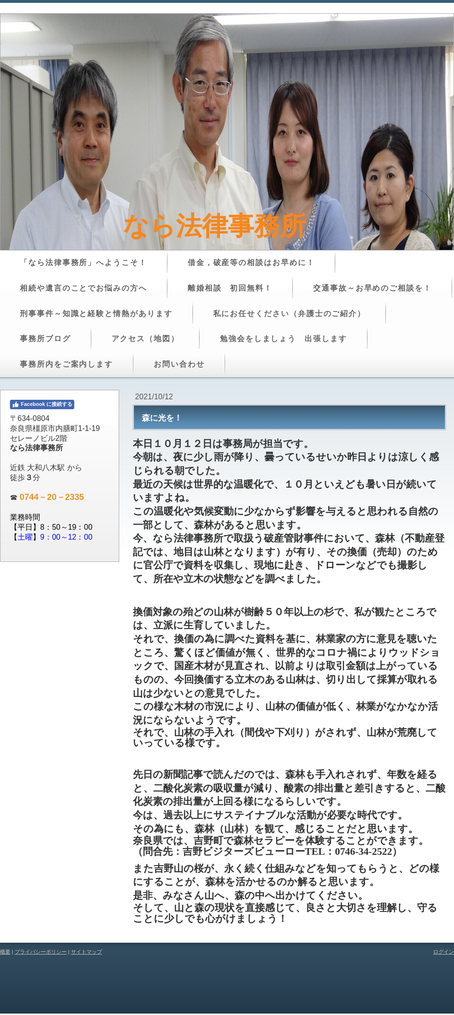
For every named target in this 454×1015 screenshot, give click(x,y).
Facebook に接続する (42, 404)
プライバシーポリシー (41, 952)
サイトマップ (86, 952)
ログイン (443, 952)
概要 (5, 952)
